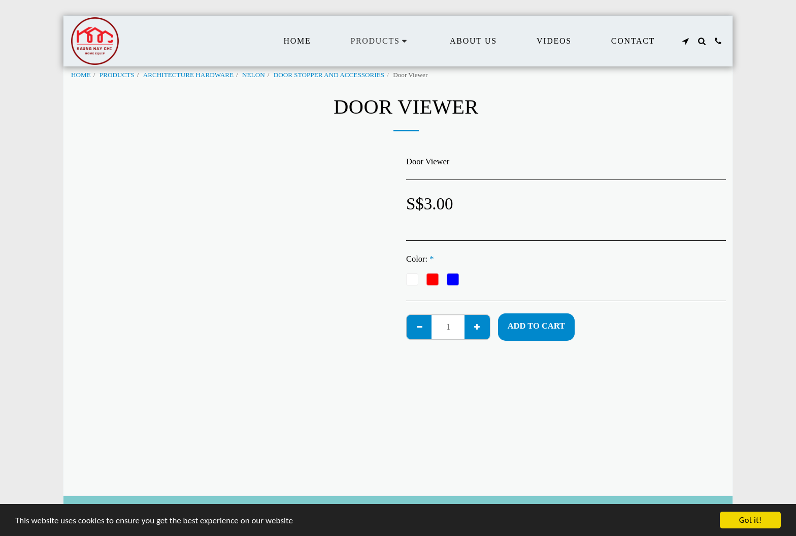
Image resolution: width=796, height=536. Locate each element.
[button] (685, 41)
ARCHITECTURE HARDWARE (188, 75)
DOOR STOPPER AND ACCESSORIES (329, 75)
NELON (253, 75)
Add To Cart (536, 326)
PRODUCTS (117, 75)
